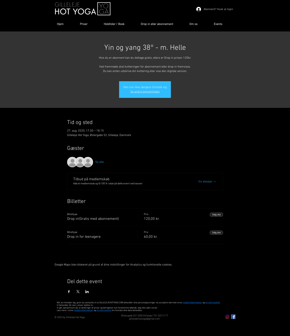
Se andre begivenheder (145, 92)
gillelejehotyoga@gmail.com (144, 318)
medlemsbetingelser (192, 302)
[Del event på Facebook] (69, 291)
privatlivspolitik (104, 310)
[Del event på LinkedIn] (87, 291)
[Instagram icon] (227, 316)
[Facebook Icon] (233, 316)
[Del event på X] (78, 291)
